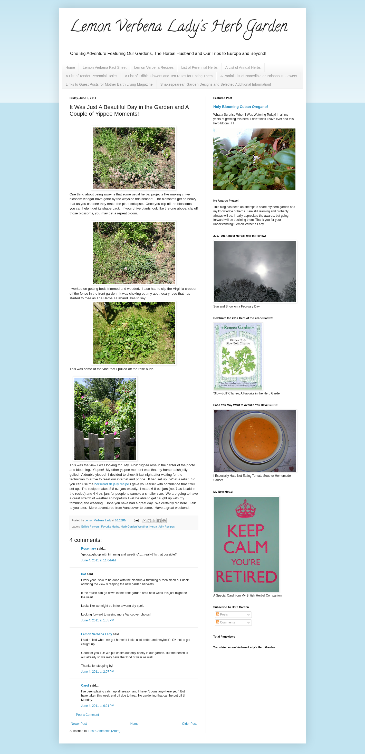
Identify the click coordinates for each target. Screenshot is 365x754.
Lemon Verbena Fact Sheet (104, 67)
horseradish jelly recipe (111, 484)
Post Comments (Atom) (104, 731)
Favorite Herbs (110, 526)
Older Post (189, 724)
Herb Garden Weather (134, 526)
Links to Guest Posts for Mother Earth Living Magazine (109, 84)
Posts (222, 614)
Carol (85, 685)
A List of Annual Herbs (243, 67)
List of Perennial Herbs (199, 67)
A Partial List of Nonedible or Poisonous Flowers (258, 76)
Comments (225, 622)
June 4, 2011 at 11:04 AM (98, 560)
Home (70, 67)
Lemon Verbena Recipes (154, 67)
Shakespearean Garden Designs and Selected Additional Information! (215, 84)
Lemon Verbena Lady (96, 634)
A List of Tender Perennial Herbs (91, 76)
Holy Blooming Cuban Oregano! (240, 107)
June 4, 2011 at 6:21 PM (97, 706)
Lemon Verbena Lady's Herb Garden (178, 28)
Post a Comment (87, 715)
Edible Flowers (90, 526)
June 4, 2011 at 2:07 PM (97, 671)
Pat (83, 574)
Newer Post (79, 724)
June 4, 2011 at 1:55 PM (97, 620)
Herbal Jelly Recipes (162, 526)
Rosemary (88, 548)
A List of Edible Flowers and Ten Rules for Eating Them (169, 76)
